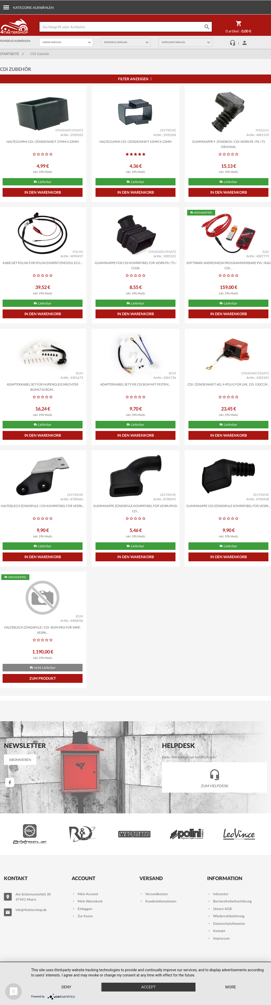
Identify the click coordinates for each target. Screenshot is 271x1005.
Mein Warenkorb (87, 901)
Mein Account (85, 894)
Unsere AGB (219, 909)
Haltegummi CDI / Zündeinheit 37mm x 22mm (42, 142)
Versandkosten (153, 894)
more (230, 987)
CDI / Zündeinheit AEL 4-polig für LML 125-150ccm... (228, 384)
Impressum (218, 938)
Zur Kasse (82, 916)
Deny (66, 987)
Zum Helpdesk (214, 777)
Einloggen (82, 909)
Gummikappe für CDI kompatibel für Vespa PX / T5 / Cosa (135, 265)
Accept (148, 987)
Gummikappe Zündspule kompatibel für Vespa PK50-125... (135, 508)
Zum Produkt (42, 678)
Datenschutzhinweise (226, 923)
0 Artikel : (238, 27)
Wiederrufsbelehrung (226, 916)
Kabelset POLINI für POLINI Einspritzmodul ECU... (43, 263)
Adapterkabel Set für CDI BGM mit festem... (135, 384)
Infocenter (217, 894)
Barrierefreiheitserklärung (229, 901)
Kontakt (216, 931)
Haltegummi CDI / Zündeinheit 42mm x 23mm (135, 142)
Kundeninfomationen (157, 901)
